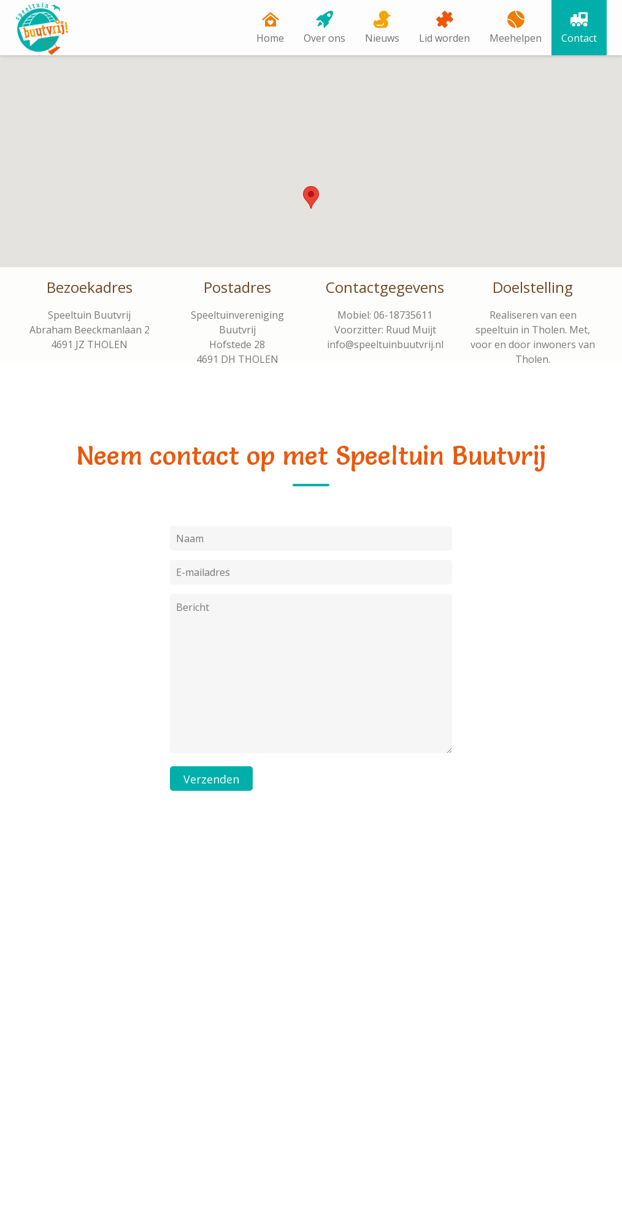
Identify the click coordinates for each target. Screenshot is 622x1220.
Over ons (324, 38)
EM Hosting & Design (242, 1192)
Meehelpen (516, 38)
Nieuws (382, 38)
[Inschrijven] (259, 1058)
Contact (579, 38)
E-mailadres (250, 994)
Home (270, 38)
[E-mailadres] (310, 1017)
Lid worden (444, 38)
